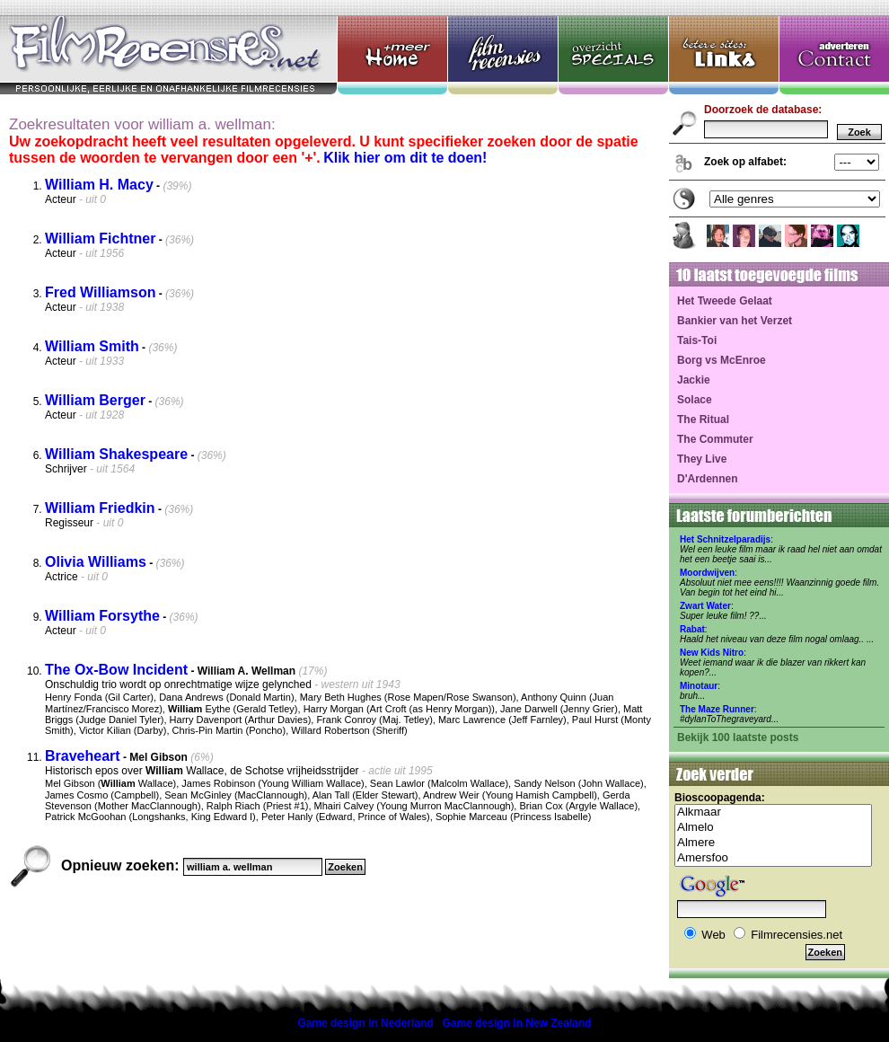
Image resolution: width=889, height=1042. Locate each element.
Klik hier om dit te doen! (405, 157)
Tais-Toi (697, 340)
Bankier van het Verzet (734, 320)
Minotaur (698, 686)
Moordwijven (707, 573)
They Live (701, 459)
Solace (694, 399)
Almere (773, 843)
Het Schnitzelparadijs (725, 539)
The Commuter (715, 439)
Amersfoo (773, 858)
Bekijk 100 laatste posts (737, 737)
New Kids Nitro (712, 653)
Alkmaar (773, 812)
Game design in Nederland (365, 1023)
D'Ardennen (707, 478)
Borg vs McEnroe (721, 360)
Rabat (692, 629)
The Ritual (703, 419)
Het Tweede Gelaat (724, 301)
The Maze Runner (717, 709)
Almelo (773, 827)
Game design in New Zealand (517, 1023)
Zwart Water (705, 606)
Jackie (693, 380)
